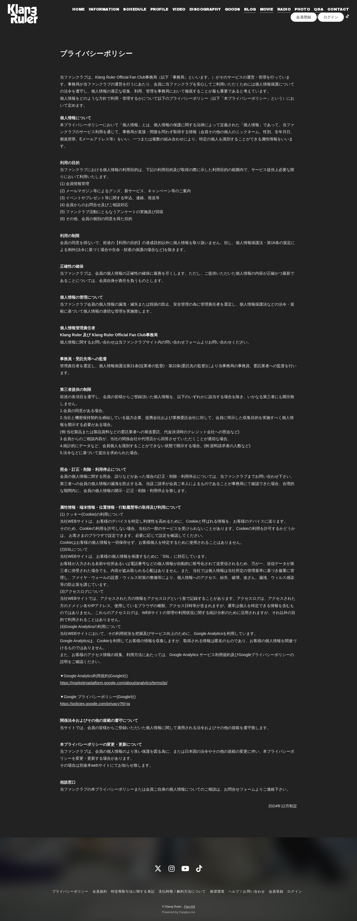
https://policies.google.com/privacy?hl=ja (95, 703)
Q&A (338, 16)
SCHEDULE (154, 16)
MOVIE (286, 16)
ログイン (331, 32)
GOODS (252, 16)
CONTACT (296, 23)
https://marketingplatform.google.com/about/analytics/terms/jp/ (113, 683)
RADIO (304, 16)
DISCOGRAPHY (225, 16)
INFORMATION (123, 16)
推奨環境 (217, 891)
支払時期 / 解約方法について (182, 891)
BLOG (270, 16)
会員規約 (100, 891)
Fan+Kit (189, 906)
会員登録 (303, 32)
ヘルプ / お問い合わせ (246, 891)
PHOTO (322, 16)
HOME (98, 16)
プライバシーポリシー (70, 891)
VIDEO (198, 16)
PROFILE (179, 16)
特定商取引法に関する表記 (133, 891)
